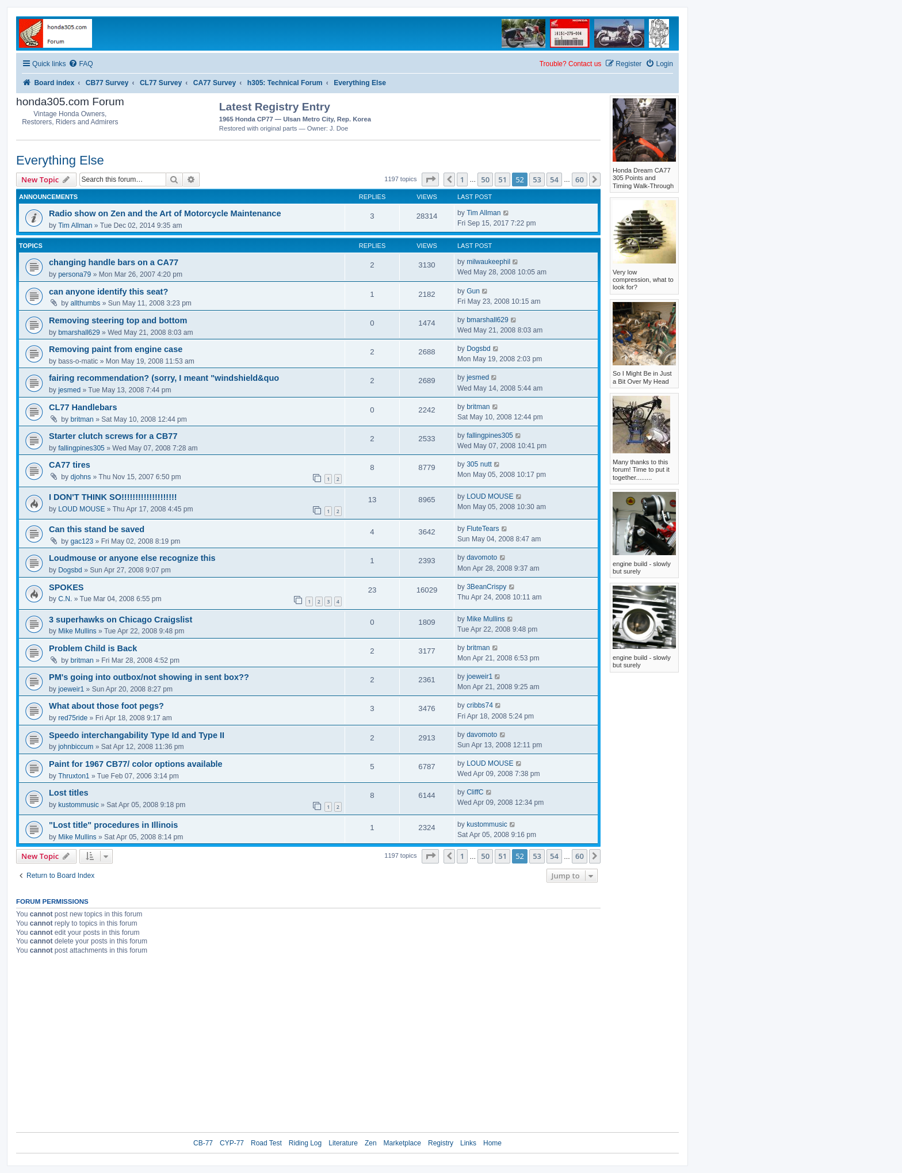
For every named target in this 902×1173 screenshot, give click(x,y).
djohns (81, 477)
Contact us (584, 64)
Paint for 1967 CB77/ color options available (136, 764)
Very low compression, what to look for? (643, 280)
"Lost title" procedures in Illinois (113, 825)
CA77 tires (69, 464)
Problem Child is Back (93, 648)
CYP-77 (232, 1143)
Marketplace (402, 1143)
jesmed (69, 390)
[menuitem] (80, 64)
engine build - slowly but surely (642, 567)
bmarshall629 (79, 332)
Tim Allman (75, 225)
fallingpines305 (81, 448)
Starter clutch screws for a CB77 (113, 436)
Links (468, 1143)
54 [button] (554, 179)
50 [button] (485, 179)
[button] (430, 179)
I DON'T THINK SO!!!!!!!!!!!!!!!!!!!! (113, 497)
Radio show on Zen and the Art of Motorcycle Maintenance (165, 213)
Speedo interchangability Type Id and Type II (136, 735)
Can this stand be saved (96, 529)
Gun (473, 291)
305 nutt (479, 464)
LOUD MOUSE (81, 509)
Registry (440, 1143)
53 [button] (537, 179)
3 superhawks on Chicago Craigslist (120, 619)
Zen (371, 1143)
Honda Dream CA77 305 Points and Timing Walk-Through (643, 178)
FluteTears (483, 529)
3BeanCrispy (486, 587)
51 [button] (502, 179)
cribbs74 (480, 705)
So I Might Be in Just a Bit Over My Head (642, 377)
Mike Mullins (77, 631)
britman (82, 419)
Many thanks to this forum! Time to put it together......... (641, 469)
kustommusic (78, 805)
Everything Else (60, 160)
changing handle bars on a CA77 (113, 262)
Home (492, 1143)
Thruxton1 (73, 776)
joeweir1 (71, 689)
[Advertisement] (533, 115)
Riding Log (305, 1143)
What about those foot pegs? (106, 705)
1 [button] (462, 179)
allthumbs (86, 303)
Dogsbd (479, 349)
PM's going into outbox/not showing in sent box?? (149, 677)
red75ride (72, 718)
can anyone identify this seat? (108, 291)
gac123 (82, 541)
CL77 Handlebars (83, 407)
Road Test (266, 1143)
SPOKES (66, 587)
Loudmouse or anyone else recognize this (132, 558)
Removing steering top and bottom (118, 320)
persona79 (74, 274)
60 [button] (579, 179)
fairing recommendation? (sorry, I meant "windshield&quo (164, 378)
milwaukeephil (488, 262)
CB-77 (203, 1143)
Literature (343, 1143)
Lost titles (69, 792)
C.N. (65, 599)
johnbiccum (75, 747)
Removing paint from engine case (115, 349)
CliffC (475, 792)
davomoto (482, 557)
